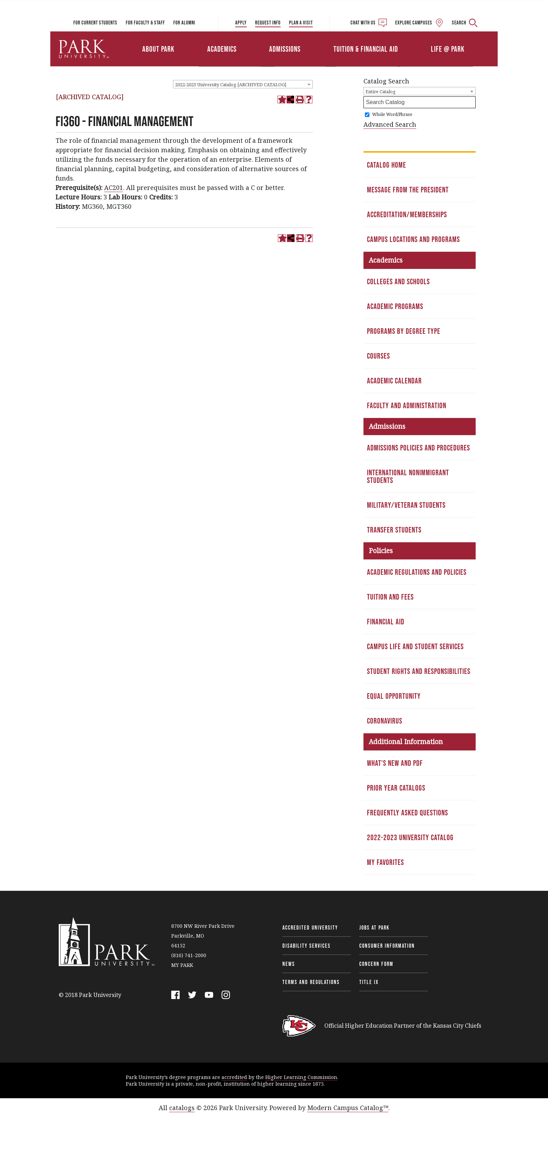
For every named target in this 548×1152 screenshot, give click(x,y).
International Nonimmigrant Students (408, 476)
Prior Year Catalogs (396, 788)
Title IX (369, 982)
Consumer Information (387, 945)
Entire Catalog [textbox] (381, 91)
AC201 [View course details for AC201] (113, 187)
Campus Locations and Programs (413, 239)
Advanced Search (389, 124)
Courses (378, 356)
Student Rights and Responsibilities (418, 671)
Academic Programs (395, 306)
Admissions (285, 49)
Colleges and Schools (398, 281)
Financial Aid (385, 621)
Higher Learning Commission (301, 1077)
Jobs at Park (374, 927)
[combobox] (243, 84)
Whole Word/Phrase (392, 114)
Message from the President (408, 189)
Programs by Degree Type (403, 331)
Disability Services (306, 945)
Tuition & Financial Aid (365, 49)
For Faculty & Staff (145, 22)
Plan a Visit (301, 22)
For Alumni (184, 22)
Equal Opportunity (394, 696)
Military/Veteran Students (406, 505)
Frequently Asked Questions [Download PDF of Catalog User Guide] (407, 812)
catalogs (182, 1107)
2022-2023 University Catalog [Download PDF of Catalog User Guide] (410, 837)
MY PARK (182, 965)
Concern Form (376, 964)
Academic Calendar (394, 380)
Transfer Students (394, 530)
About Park (158, 49)
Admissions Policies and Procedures (418, 447)
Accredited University (310, 927)
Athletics (416, 39)
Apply (241, 22)
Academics (222, 49)
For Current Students (95, 22)
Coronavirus (384, 721)
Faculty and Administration (406, 405)
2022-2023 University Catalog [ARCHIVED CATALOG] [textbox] (230, 84)
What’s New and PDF (395, 763)
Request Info (268, 22)
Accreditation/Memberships (407, 214)
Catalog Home (386, 165)
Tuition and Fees (390, 597)
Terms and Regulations (311, 982)
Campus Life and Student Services (415, 646)
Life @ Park (447, 49)
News (288, 964)
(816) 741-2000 (188, 955)
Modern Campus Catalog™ (347, 1107)
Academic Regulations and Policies (417, 572)
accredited (234, 1077)
